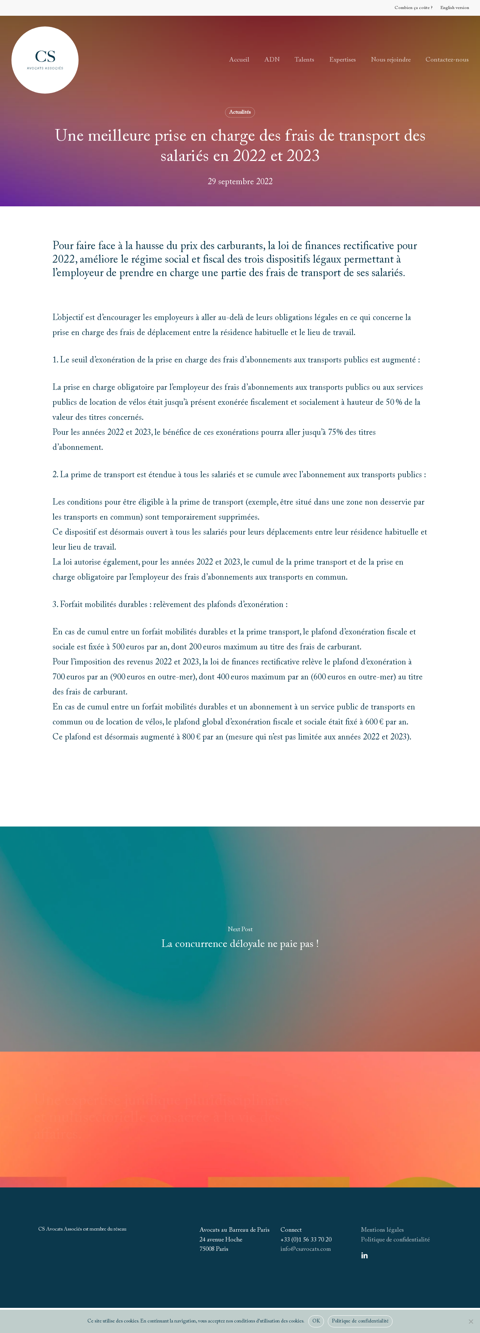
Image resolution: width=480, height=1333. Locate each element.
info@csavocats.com (305, 1249)
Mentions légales (382, 1230)
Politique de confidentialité (395, 1240)
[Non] (470, 1321)
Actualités (240, 112)
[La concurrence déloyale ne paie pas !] (240, 939)
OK (316, 1321)
